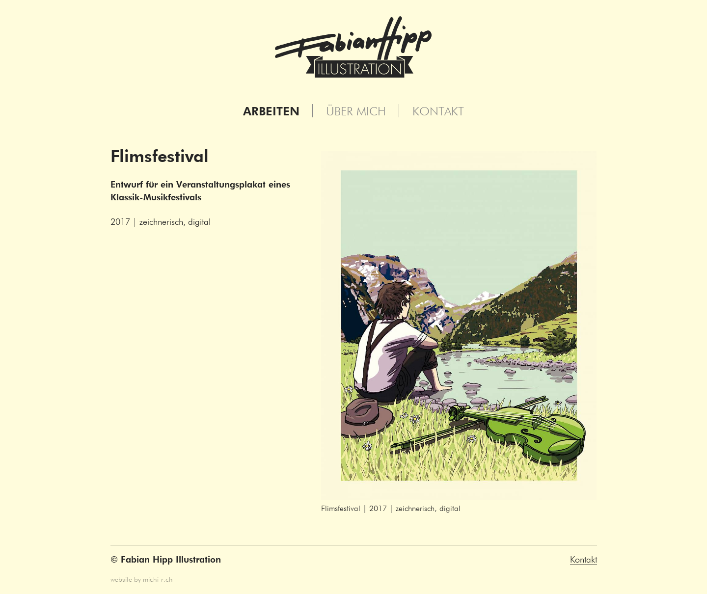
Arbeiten (271, 112)
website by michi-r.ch (141, 579)
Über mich (356, 112)
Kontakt (438, 112)
